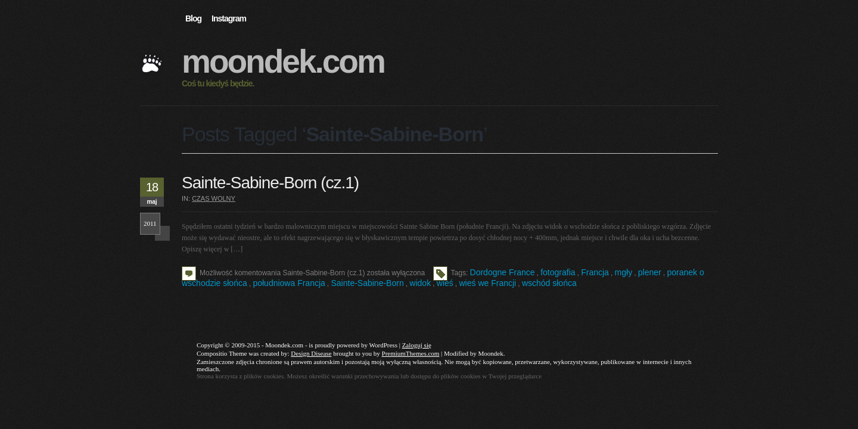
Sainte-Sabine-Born (367, 283)
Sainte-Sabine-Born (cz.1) (270, 182)
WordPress (383, 345)
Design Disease (311, 353)
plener (649, 272)
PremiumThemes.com (411, 353)
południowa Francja (289, 283)
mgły (624, 272)
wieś (445, 283)
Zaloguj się (416, 345)
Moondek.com (283, 61)
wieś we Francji (488, 283)
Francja (595, 272)
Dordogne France (502, 272)
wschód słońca (549, 283)
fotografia (557, 272)
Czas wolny (213, 198)
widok (420, 283)
